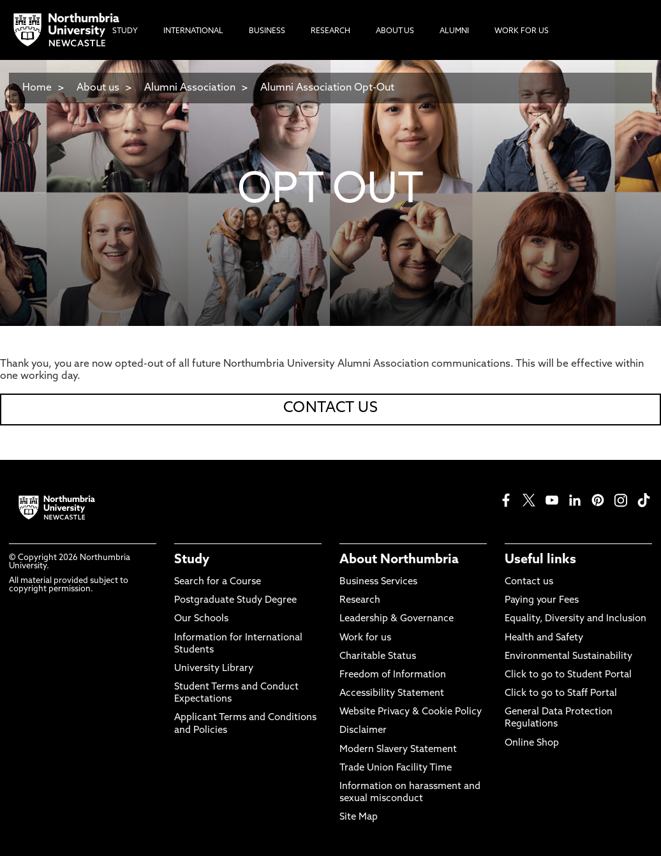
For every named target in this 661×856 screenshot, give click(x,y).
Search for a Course (217, 582)
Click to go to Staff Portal (561, 693)
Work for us (365, 638)
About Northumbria (399, 560)
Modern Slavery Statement (398, 750)
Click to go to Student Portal (568, 675)
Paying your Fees (542, 600)
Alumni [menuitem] (454, 31)
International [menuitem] (193, 31)
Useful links (540, 560)
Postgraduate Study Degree (235, 600)
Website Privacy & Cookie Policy (410, 712)
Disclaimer (363, 730)
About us (98, 88)
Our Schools (201, 619)
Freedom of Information (392, 675)
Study (191, 560)
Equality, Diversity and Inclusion (575, 619)
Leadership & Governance (396, 619)
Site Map (358, 817)
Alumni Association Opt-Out (327, 88)
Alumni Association (189, 88)
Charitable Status (377, 656)
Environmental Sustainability (568, 656)
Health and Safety (544, 638)
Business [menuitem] (267, 31)
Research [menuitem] (330, 31)
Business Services (378, 582)
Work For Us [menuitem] (521, 31)
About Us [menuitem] (395, 31)
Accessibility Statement (391, 693)
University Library (213, 669)
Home (37, 88)
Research (359, 600)
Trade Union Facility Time (395, 768)
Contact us (529, 582)
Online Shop (532, 743)
